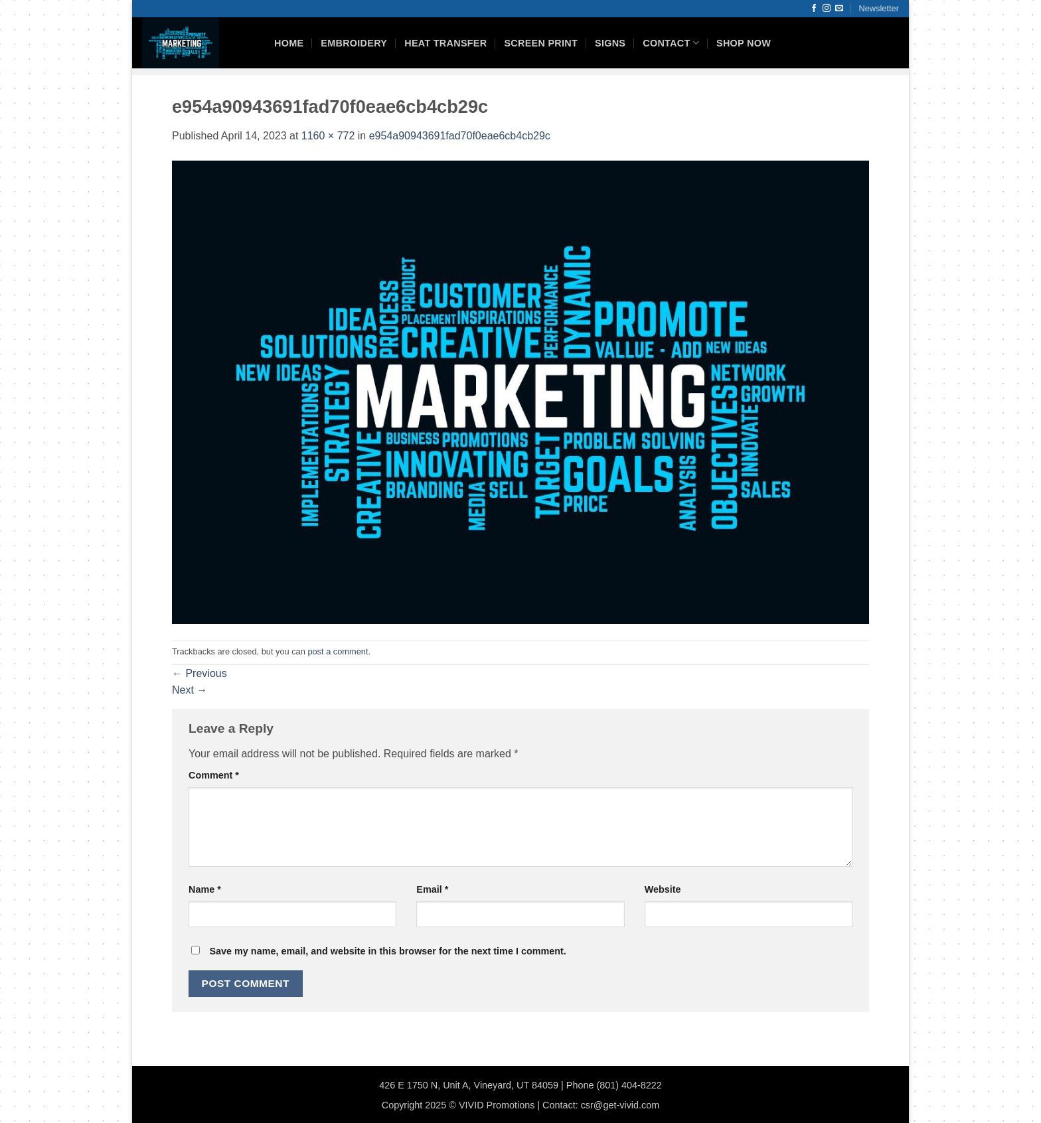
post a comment (337, 651)
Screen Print (541, 43)
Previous (199, 673)
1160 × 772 (328, 135)
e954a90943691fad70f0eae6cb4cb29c (459, 135)
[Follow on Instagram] (827, 8)
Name (205, 889)
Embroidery (354, 43)
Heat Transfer (445, 43)
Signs (610, 43)
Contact (671, 43)
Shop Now (743, 43)
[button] (879, 8)
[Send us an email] (839, 8)
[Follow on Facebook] (814, 8)
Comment (214, 775)
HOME (288, 43)
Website (663, 889)
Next (189, 690)
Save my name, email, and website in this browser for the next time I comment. (387, 951)
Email (432, 889)
